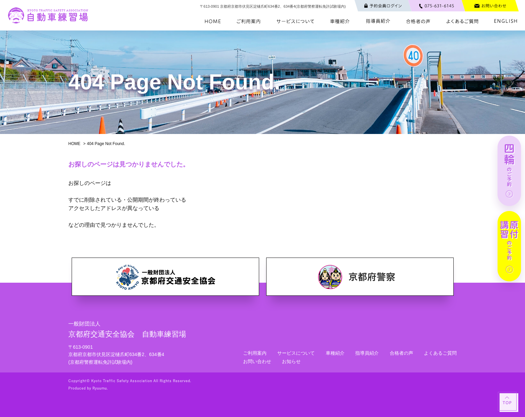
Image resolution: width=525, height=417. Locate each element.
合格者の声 (401, 353)
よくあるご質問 (440, 353)
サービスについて (296, 353)
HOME (74, 143)
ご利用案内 (255, 353)
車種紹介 (335, 353)
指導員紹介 (367, 353)
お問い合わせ (257, 361)
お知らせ (291, 361)
